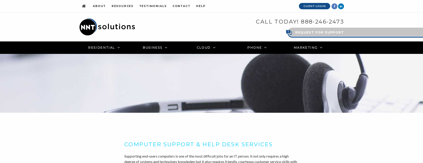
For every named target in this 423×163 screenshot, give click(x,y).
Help (201, 6)
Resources (122, 6)
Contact (181, 6)
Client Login (314, 6)
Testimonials (153, 6)
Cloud (204, 47)
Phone (254, 47)
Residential (101, 47)
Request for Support (319, 32)
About (99, 6)
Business (152, 47)
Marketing (306, 47)
